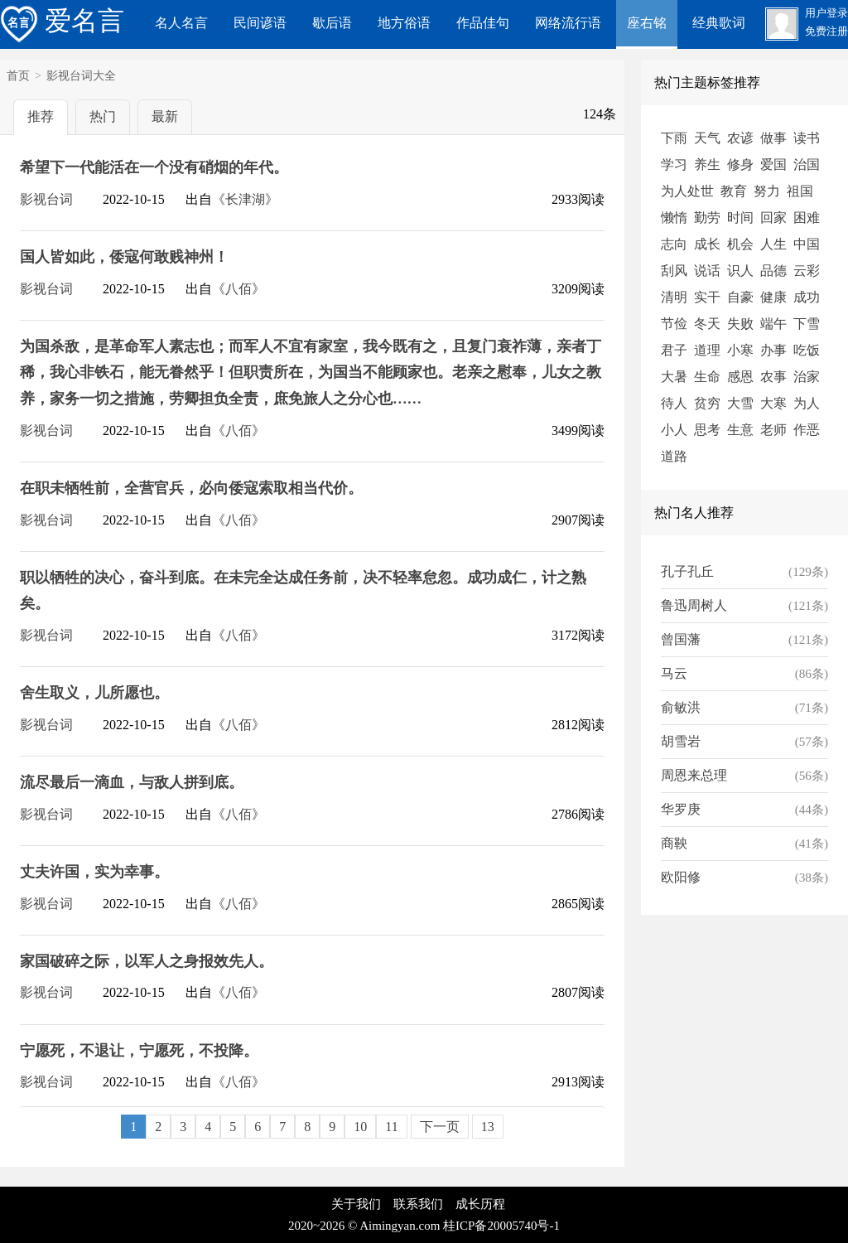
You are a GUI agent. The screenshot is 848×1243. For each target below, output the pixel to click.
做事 (773, 138)
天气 (707, 138)
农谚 (740, 138)
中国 (806, 244)
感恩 (740, 377)
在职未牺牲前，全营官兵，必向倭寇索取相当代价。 (191, 488)
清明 (674, 297)
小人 (674, 430)
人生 (773, 244)
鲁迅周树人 (694, 605)
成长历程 (480, 1204)
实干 (707, 297)
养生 (707, 164)
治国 (806, 164)
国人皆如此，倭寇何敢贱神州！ (124, 257)
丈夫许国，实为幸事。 (94, 871)
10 (360, 1127)
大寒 (773, 403)
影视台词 (46, 199)
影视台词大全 (81, 76)
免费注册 (826, 31)
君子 (674, 350)
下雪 (806, 324)
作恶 (806, 430)
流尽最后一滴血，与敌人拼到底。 (131, 782)
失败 (740, 324)
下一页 (440, 1127)
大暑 (674, 377)
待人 (674, 403)
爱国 (773, 164)
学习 (674, 164)
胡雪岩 (681, 741)
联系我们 (418, 1204)
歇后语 (332, 23)
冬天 (707, 324)
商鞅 (674, 843)
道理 (707, 350)
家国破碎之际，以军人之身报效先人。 (146, 961)
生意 (740, 430)
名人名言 (181, 23)
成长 (707, 244)
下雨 (674, 138)
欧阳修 (681, 877)
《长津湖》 (245, 199)
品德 (773, 271)
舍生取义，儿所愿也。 (94, 692)
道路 (674, 456)
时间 (740, 217)
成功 (806, 297)
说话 (707, 271)
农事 (773, 377)
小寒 (740, 350)
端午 (773, 324)
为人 (806, 403)
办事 (773, 350)
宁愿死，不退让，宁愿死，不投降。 (139, 1050)
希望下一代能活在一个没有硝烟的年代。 (154, 167)
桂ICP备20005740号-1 (501, 1225)
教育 (733, 191)
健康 (773, 297)
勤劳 (707, 217)
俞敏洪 (681, 707)
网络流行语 (568, 23)
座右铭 (647, 23)
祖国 (800, 191)
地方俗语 (404, 23)
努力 (767, 191)
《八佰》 (238, 289)
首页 (18, 76)
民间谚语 (260, 23)
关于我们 (356, 1204)
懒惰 (674, 217)
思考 (707, 430)
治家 (806, 377)
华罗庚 (681, 809)
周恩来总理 (694, 775)
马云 (674, 673)
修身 (740, 164)
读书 (806, 138)
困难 (806, 217)
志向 (674, 244)
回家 (773, 217)
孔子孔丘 (687, 571)
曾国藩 (681, 639)
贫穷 (707, 403)
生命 (707, 377)
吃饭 (806, 350)
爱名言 (62, 21)
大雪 (740, 403)
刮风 (674, 271)
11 (391, 1127)
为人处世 (687, 191)
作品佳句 (482, 23)
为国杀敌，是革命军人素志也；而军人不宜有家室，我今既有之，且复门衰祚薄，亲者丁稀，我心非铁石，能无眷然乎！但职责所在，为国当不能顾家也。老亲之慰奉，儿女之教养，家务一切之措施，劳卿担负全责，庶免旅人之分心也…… (310, 372)
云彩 (806, 271)
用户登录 (826, 13)
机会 (740, 244)
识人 (740, 271)
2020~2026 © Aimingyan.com (364, 1225)
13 (487, 1127)
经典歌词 (718, 23)
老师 (773, 430)
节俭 (674, 324)
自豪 (740, 297)
